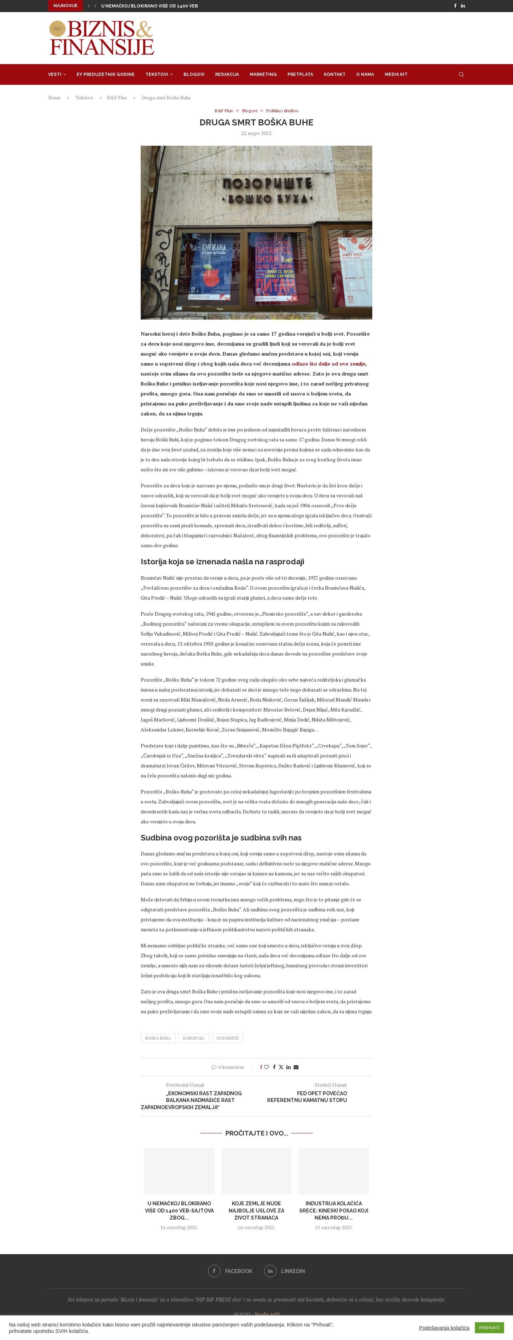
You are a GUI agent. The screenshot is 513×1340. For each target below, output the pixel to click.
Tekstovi (156, 73)
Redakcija (227, 73)
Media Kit (396, 73)
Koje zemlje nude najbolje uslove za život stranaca (256, 1210)
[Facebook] (455, 5)
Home (54, 97)
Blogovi (193, 73)
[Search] (461, 73)
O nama (365, 73)
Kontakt (335, 73)
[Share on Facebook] (274, 1066)
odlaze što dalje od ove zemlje (329, 363)
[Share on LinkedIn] (288, 1066)
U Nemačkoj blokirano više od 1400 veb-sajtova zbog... (179, 1210)
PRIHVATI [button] (489, 1327)
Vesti (54, 73)
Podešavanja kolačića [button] (444, 1328)
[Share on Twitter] (281, 1066)
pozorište (228, 1038)
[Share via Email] (296, 1066)
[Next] (95, 5)
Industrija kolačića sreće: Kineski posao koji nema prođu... (333, 1210)
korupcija (193, 1038)
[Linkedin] (463, 5)
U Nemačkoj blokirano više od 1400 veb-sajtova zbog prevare (178, 6)
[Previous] (89, 5)
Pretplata (300, 73)
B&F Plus (117, 97)
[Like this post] (266, 1066)
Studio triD (267, 1314)
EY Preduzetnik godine (106, 73)
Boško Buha (158, 1038)
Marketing (263, 73)
